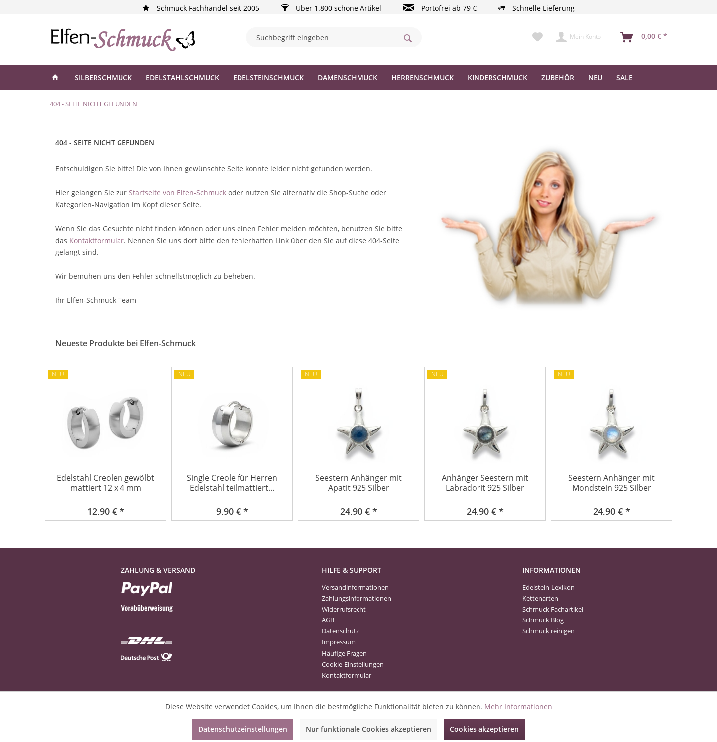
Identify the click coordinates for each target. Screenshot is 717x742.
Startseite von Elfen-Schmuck (177, 192)
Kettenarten (540, 598)
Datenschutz (340, 630)
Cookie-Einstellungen (353, 664)
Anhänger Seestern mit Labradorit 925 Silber (485, 483)
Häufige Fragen (344, 653)
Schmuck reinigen (548, 630)
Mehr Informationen (518, 706)
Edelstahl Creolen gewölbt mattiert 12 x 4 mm (105, 483)
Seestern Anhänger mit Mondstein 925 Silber (611, 483)
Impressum (339, 641)
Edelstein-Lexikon (548, 587)
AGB (328, 620)
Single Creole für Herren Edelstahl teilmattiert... (232, 483)
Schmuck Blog (543, 620)
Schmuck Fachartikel (552, 609)
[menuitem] (334, 37)
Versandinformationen (355, 587)
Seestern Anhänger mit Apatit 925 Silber (358, 483)
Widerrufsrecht (344, 609)
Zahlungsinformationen (356, 598)
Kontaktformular (96, 240)
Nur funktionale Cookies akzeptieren (368, 729)
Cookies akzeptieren (484, 729)
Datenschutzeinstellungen (242, 729)
